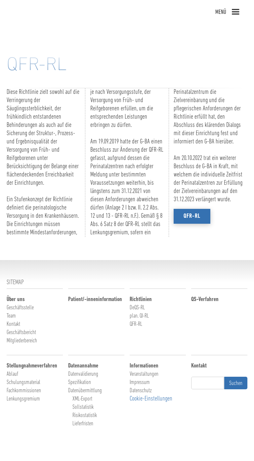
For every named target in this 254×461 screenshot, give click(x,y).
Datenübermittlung (85, 391)
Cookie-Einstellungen (151, 399)
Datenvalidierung (83, 374)
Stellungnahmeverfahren (32, 366)
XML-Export (82, 399)
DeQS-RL (137, 308)
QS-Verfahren (205, 299)
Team (11, 316)
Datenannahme (83, 366)
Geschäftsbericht (21, 332)
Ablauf (12, 374)
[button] (236, 12)
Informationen (144, 366)
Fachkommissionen (24, 391)
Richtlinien (141, 299)
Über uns (16, 299)
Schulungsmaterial (23, 382)
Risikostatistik (84, 415)
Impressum (140, 382)
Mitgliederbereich (22, 341)
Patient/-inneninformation (95, 299)
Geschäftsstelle (20, 308)
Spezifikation (79, 382)
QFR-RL (136, 324)
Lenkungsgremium (23, 399)
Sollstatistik (83, 407)
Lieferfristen (82, 424)
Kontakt (13, 324)
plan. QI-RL (139, 316)
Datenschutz (141, 391)
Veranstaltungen (144, 374)
